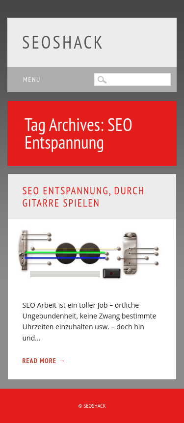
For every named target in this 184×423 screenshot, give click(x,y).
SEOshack (63, 41)
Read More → (44, 360)
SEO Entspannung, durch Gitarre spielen (84, 197)
